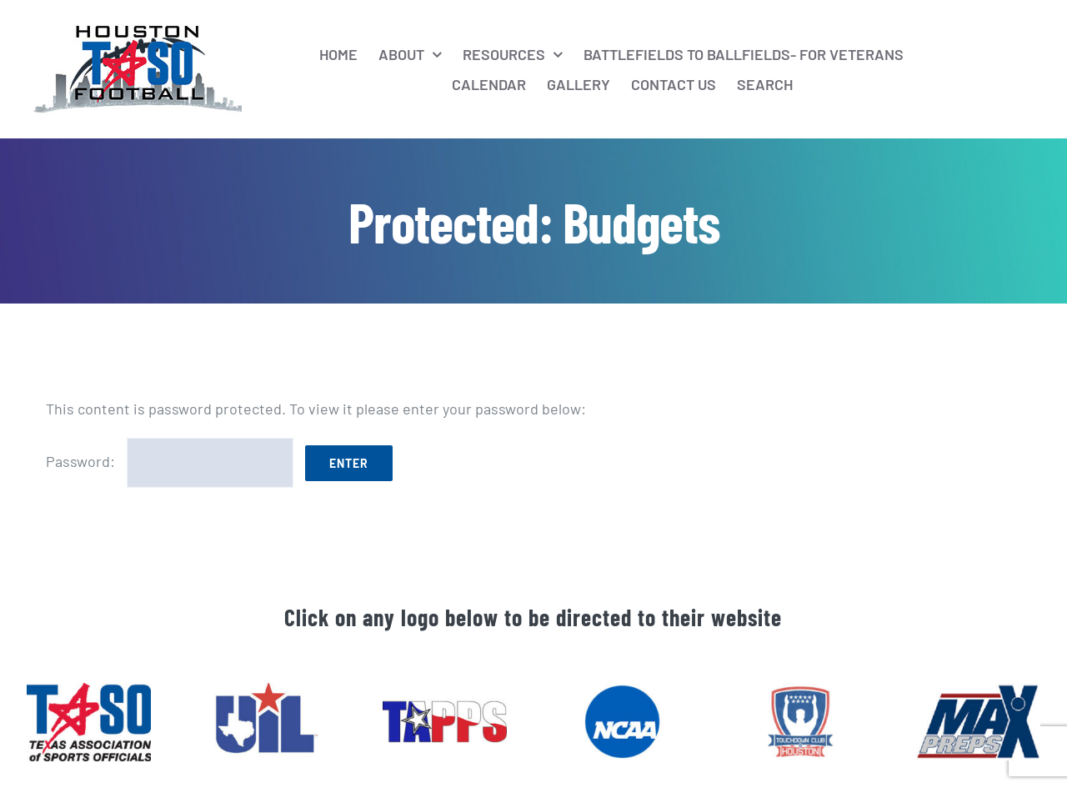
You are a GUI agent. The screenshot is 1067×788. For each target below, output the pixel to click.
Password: (169, 461)
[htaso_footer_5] (978, 690)
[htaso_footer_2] (266, 690)
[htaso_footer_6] (800, 690)
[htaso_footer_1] (89, 690)
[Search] (765, 84)
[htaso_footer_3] (445, 690)
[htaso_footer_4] (622, 690)
